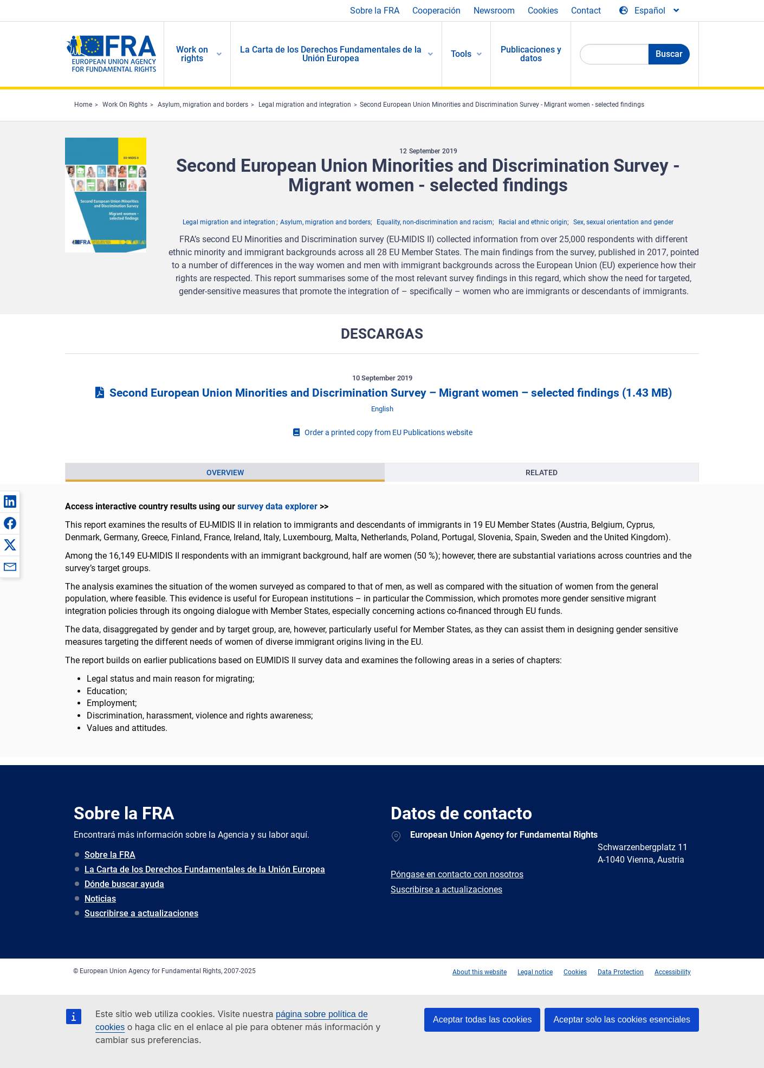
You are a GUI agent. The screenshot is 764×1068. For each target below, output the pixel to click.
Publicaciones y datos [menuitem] (531, 53)
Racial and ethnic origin (532, 222)
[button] (10, 501)
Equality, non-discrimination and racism (435, 222)
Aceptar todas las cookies (482, 1019)
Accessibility (673, 972)
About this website (479, 972)
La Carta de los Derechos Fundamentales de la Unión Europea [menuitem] (331, 53)
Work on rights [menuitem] (192, 53)
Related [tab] (542, 472)
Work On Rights (124, 104)
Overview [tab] (225, 472)
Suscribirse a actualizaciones (141, 913)
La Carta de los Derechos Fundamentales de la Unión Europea (205, 869)
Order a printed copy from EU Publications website (382, 432)
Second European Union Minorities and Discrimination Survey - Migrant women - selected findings (502, 104)
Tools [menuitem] (461, 54)
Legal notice (535, 972)
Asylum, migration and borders (203, 104)
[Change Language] (650, 11)
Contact (586, 10)
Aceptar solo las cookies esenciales (621, 1019)
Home (83, 104)
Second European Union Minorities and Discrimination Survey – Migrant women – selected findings (381, 392)
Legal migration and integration (304, 104)
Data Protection (621, 972)
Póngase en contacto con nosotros (457, 874)
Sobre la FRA (374, 10)
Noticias (100, 899)
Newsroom (494, 10)
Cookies (543, 10)
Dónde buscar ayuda (124, 884)
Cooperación (436, 10)
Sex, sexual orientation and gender (623, 222)
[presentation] (225, 472)
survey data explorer (277, 506)
